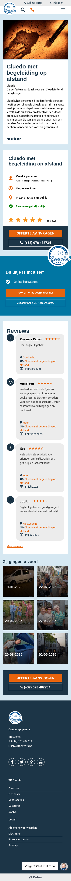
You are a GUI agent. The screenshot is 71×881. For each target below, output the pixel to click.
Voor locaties (16, 799)
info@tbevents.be (21, 745)
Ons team (14, 794)
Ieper (26, 422)
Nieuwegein (30, 523)
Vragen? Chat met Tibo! (62, 865)
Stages (13, 811)
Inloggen (56, 2)
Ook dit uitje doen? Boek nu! (35, 293)
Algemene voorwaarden (23, 827)
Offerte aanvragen (35, 233)
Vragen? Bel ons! (35, 303)
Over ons (14, 788)
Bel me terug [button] (33, 2)
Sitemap (13, 845)
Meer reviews (15, 546)
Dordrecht (29, 357)
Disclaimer (15, 833)
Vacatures (14, 805)
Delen (35, 877)
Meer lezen (14, 138)
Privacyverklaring (19, 839)
